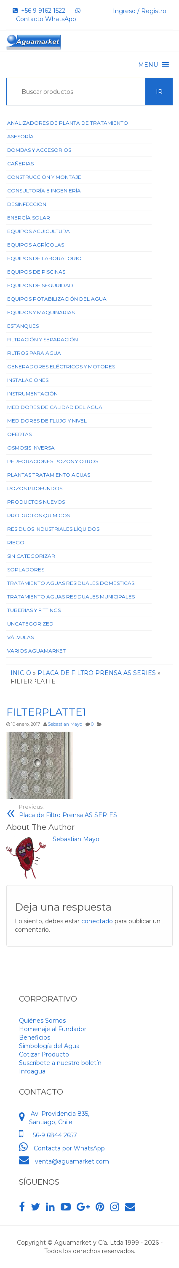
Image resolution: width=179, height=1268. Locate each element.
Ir (159, 92)
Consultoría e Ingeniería (44, 190)
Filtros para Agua (34, 353)
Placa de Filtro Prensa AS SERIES (68, 811)
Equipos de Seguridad (40, 285)
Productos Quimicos (38, 515)
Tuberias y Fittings (34, 610)
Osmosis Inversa (31, 448)
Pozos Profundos (34, 488)
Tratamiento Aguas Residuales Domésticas (70, 583)
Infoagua (32, 1071)
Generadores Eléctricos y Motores (61, 366)
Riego (15, 542)
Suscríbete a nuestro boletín (60, 1063)
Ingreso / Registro (139, 11)
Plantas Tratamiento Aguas (48, 475)
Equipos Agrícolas (35, 245)
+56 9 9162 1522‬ (39, 10)
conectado (97, 921)
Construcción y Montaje (44, 177)
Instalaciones (27, 380)
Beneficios (34, 1037)
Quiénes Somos (42, 1020)
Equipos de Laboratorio (44, 258)
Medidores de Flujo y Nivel (47, 420)
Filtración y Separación (42, 339)
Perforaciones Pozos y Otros (52, 461)
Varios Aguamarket (36, 651)
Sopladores (25, 569)
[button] (148, 64)
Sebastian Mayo (65, 724)
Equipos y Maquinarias (41, 312)
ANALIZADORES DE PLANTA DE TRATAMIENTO (67, 123)
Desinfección (26, 204)
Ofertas (19, 434)
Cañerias (20, 163)
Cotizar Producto (44, 1054)
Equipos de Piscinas (36, 272)
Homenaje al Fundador (52, 1029)
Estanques (23, 326)
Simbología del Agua (49, 1046)
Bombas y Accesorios (39, 150)
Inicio (21, 673)
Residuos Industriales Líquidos (53, 529)
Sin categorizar (31, 556)
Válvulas (20, 637)
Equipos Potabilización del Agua (57, 299)
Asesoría (20, 136)
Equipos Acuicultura (38, 231)
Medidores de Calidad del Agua (54, 407)
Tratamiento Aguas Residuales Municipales (71, 596)
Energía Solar (28, 217)
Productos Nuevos (36, 502)
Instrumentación (32, 393)
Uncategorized (30, 623)
